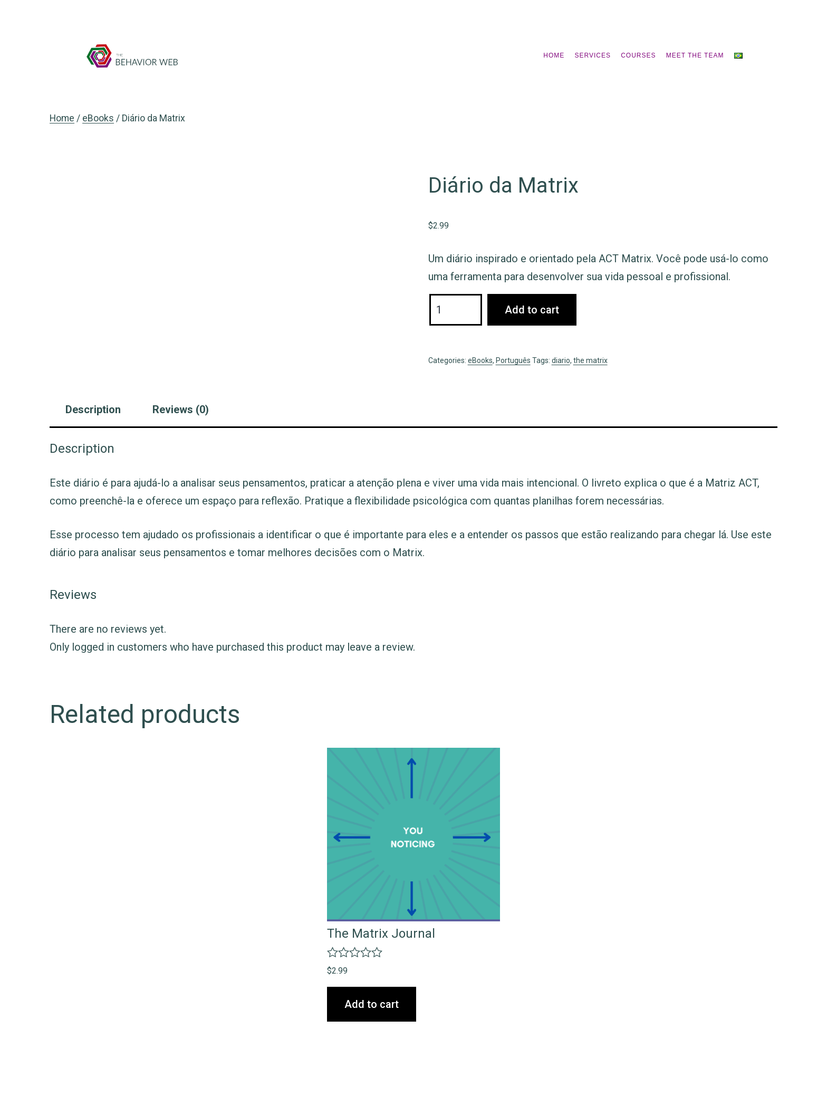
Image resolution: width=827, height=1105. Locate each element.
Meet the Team (695, 55)
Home (553, 55)
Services (593, 55)
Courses (638, 55)
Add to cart (532, 309)
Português (513, 360)
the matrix (590, 360)
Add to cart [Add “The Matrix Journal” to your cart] (371, 1004)
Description (93, 409)
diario (561, 360)
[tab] (93, 409)
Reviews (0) (180, 409)
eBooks (98, 118)
